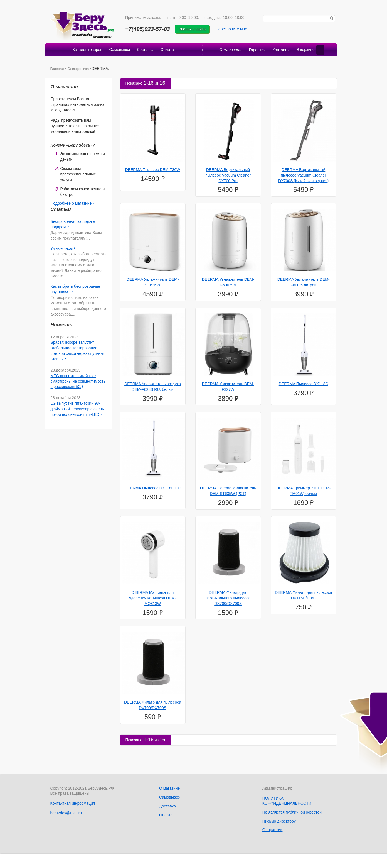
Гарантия (255, 50)
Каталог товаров (87, 50)
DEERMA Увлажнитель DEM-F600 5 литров (303, 283)
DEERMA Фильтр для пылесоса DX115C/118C (303, 596)
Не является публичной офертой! (292, 812)
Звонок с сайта (193, 29)
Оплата (167, 50)
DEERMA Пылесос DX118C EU (153, 488)
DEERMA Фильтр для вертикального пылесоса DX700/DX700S (228, 598)
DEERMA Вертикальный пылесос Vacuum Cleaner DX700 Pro (228, 176)
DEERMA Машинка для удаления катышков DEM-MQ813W (152, 598)
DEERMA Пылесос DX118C (303, 384)
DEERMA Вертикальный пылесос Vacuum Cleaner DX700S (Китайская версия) (303, 176)
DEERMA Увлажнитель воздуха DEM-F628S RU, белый (152, 387)
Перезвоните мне (232, 29)
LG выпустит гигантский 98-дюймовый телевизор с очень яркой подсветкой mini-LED (77, 409)
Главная (57, 69)
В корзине (309, 50)
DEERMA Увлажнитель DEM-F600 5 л (228, 283)
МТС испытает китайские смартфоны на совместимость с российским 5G (78, 381)
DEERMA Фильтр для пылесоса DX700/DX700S (152, 706)
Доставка (145, 50)
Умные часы (62, 249)
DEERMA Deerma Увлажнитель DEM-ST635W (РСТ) (228, 491)
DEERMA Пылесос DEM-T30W (152, 170)
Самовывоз (119, 50)
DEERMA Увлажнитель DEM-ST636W (153, 283)
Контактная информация (72, 803)
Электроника (78, 69)
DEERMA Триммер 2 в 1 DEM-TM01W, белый (303, 491)
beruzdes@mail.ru (66, 813)
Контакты (278, 50)
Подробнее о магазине (71, 204)
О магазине (229, 50)
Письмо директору (279, 821)
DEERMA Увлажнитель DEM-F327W (228, 387)
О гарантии (272, 830)
